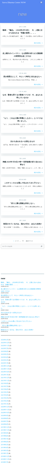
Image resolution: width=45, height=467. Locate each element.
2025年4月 (4, 357)
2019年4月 (4, 447)
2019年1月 (4, 453)
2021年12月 (5, 378)
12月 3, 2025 (22, 50)
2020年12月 (5, 407)
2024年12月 (5, 366)
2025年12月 (5, 343)
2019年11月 (5, 430)
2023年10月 (5, 372)
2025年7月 (4, 348)
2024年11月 (5, 369)
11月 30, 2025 (22, 73)
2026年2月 (4, 340)
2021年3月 (4, 398)
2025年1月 (4, 363)
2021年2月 (4, 401)
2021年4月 (4, 395)
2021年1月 (4, 404)
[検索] (41, 246)
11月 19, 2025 (22, 91)
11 (23, 241)
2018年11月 (5, 459)
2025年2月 (4, 360)
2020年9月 (4, 415)
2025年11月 (5, 346)
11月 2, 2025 (22, 115)
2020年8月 (4, 418)
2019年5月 (4, 445)
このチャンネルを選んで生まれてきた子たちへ (16, 321)
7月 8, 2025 (22, 138)
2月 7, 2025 (22, 220)
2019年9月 (4, 433)
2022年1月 (4, 375)
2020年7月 (4, 421)
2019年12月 (5, 427)
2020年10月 (5, 412)
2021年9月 (4, 383)
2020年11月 (5, 410)
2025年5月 (4, 354)
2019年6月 (4, 442)
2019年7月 (4, 439)
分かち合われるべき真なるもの (11, 313)
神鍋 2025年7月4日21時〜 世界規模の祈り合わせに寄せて (20, 317)
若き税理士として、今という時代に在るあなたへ (17, 295)
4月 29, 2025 (22, 200)
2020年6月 (4, 424)
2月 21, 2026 (22, 26)
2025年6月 (4, 351)
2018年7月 (4, 462)
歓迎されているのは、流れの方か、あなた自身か (17, 330)
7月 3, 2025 (22, 158)
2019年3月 (4, 450)
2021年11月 (5, 380)
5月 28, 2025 (22, 179)
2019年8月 (4, 436)
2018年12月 (5, 456)
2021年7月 (4, 386)
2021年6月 (4, 389)
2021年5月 (4, 392)
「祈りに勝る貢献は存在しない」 (12, 325)
